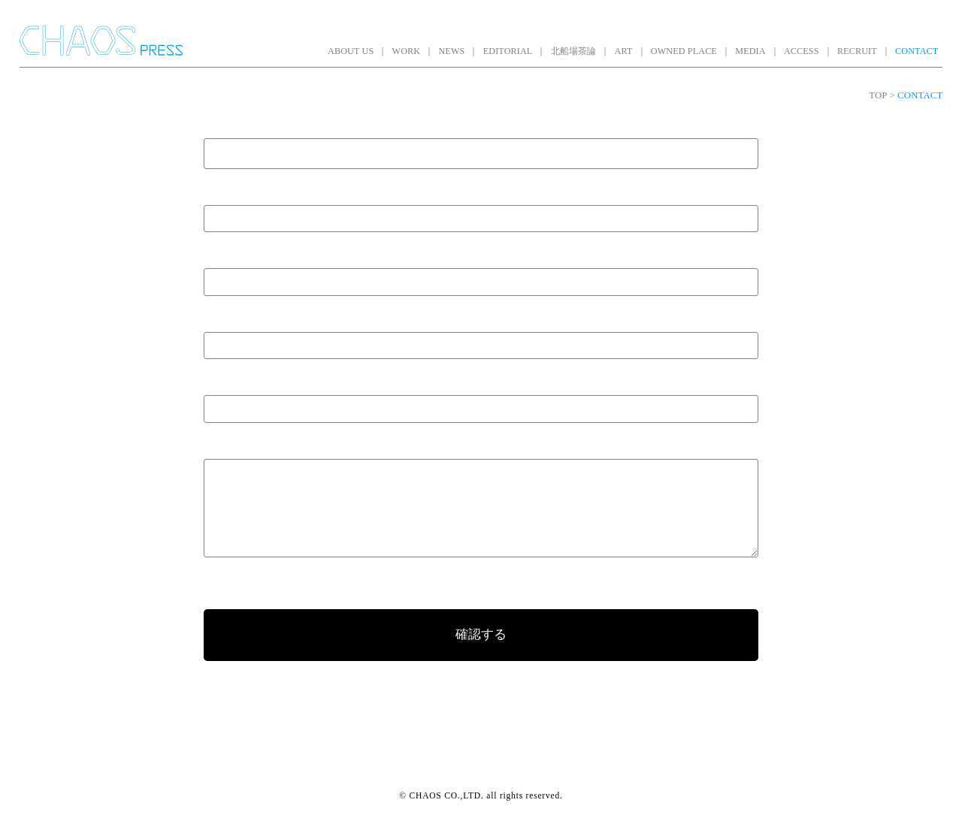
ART (624, 51)
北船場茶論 (574, 51)
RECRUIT (857, 51)
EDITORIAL (508, 51)
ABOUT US (351, 51)
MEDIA (750, 51)
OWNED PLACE (684, 51)
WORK (406, 51)
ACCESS (801, 51)
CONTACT (916, 51)
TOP (878, 95)
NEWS (451, 51)
